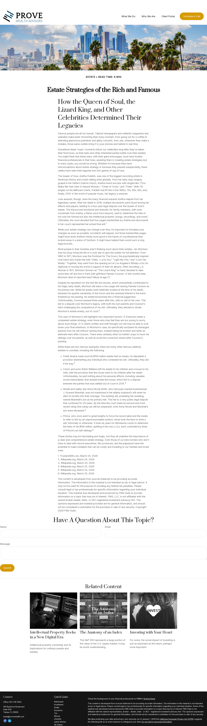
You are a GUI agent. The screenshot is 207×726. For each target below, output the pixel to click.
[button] (128, 8)
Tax (55, 705)
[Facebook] (5, 713)
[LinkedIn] (9, 713)
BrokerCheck (149, 691)
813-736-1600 (15, 694)
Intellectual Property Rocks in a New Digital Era (53, 627)
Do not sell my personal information (157, 714)
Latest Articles (60, 714)
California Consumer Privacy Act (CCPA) (177, 711)
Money (57, 708)
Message (5, 536)
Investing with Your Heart (151, 624)
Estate (56, 700)
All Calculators (60, 720)
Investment (58, 697)
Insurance (58, 702)
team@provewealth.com (13, 709)
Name (3, 519)
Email (108, 519)
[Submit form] (7, 560)
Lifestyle (57, 711)
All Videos (58, 717)
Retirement (58, 694)
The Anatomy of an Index (101, 624)
